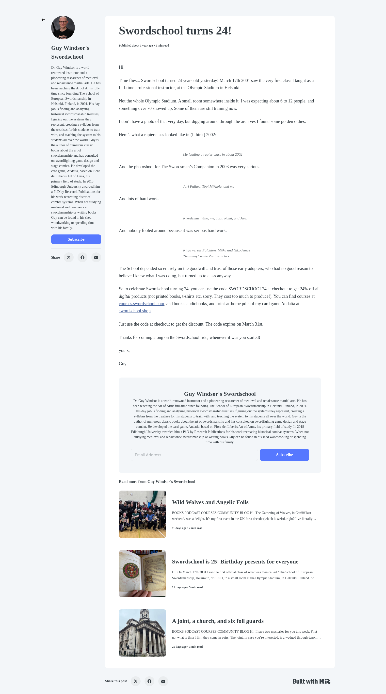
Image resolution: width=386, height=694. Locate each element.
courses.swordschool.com (141, 303)
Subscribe (76, 239)
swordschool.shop (135, 310)
